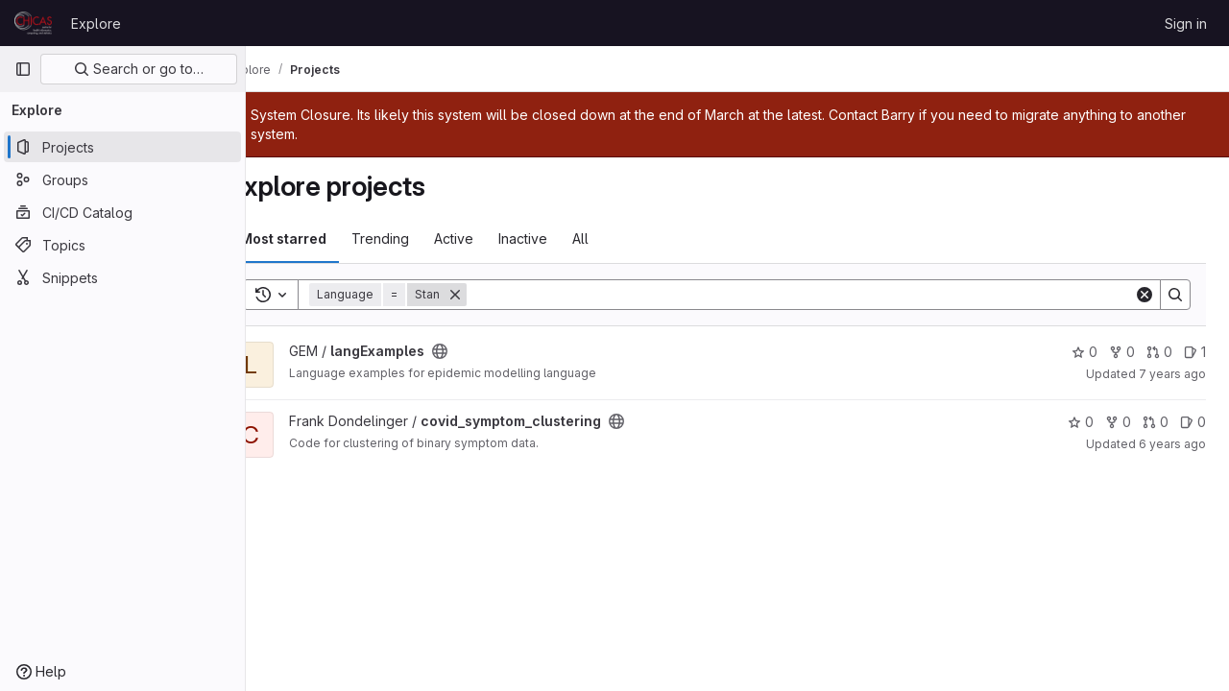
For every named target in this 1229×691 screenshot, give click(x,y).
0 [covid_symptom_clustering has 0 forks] (1118, 422)
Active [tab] (495, 238)
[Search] (821, 294)
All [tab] (622, 238)
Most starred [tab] (324, 238)
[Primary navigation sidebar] (23, 69)
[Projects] (122, 146)
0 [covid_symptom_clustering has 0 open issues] (1193, 422)
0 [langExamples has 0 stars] (1084, 352)
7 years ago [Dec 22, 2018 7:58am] (1172, 374)
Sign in (1186, 23)
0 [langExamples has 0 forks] (1122, 352)
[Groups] (122, 179)
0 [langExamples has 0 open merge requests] (1159, 352)
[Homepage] (33, 23)
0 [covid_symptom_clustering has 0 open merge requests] (1156, 422)
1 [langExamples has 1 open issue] (1195, 352)
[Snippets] (122, 277)
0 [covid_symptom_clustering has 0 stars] (1081, 422)
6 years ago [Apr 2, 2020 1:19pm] (1172, 444)
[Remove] (496, 294)
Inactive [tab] (564, 238)
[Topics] (122, 244)
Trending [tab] (421, 238)
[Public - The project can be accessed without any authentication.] (481, 351)
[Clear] (1144, 294)
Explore (96, 23)
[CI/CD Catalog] (122, 212)
